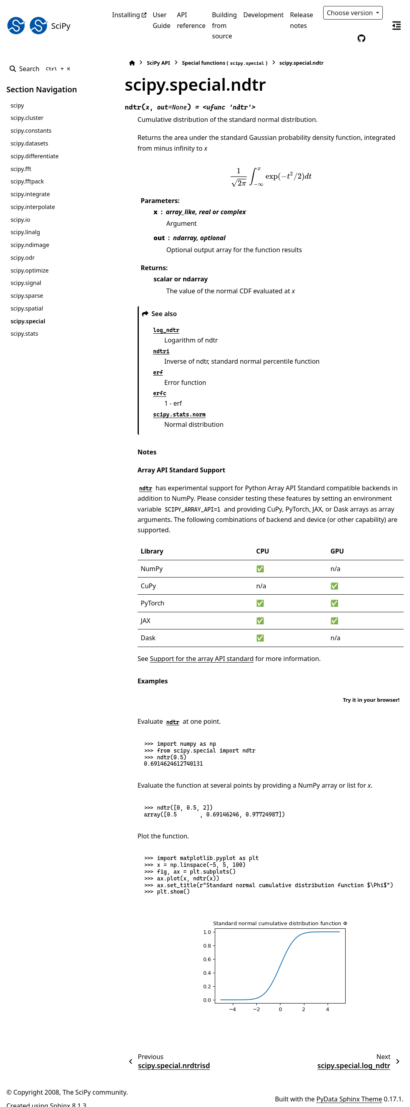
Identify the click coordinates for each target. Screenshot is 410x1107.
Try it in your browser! (371, 689)
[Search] (41, 69)
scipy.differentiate (34, 156)
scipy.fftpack (27, 181)
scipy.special (27, 321)
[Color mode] (345, 38)
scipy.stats (24, 333)
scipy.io (20, 219)
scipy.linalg (25, 232)
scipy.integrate (30, 194)
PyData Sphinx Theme (349, 1088)
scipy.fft (20, 169)
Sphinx (60, 1095)
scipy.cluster (26, 117)
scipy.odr (22, 257)
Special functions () (209, 63)
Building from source (224, 25)
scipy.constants (30, 130)
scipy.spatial (26, 308)
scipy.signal (25, 283)
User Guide (162, 20)
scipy (17, 105)
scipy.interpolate (32, 207)
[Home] (116, 63)
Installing (126, 14)
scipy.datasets (29, 143)
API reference (191, 20)
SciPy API (142, 62)
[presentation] (263, 177)
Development (263, 14)
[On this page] (396, 25)
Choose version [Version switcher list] (351, 12)
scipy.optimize (29, 270)
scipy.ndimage (29, 245)
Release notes (301, 20)
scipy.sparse (26, 295)
